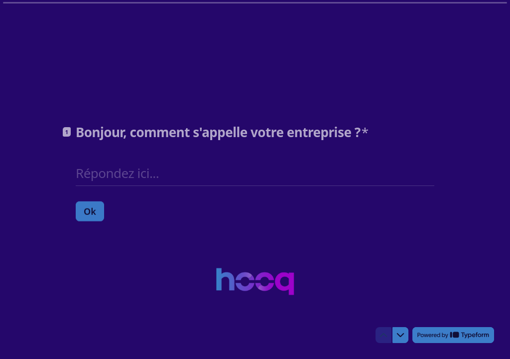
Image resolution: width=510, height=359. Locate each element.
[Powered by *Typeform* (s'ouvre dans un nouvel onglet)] (453, 335)
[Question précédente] (383, 335)
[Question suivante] (400, 335)
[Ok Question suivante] (90, 211)
